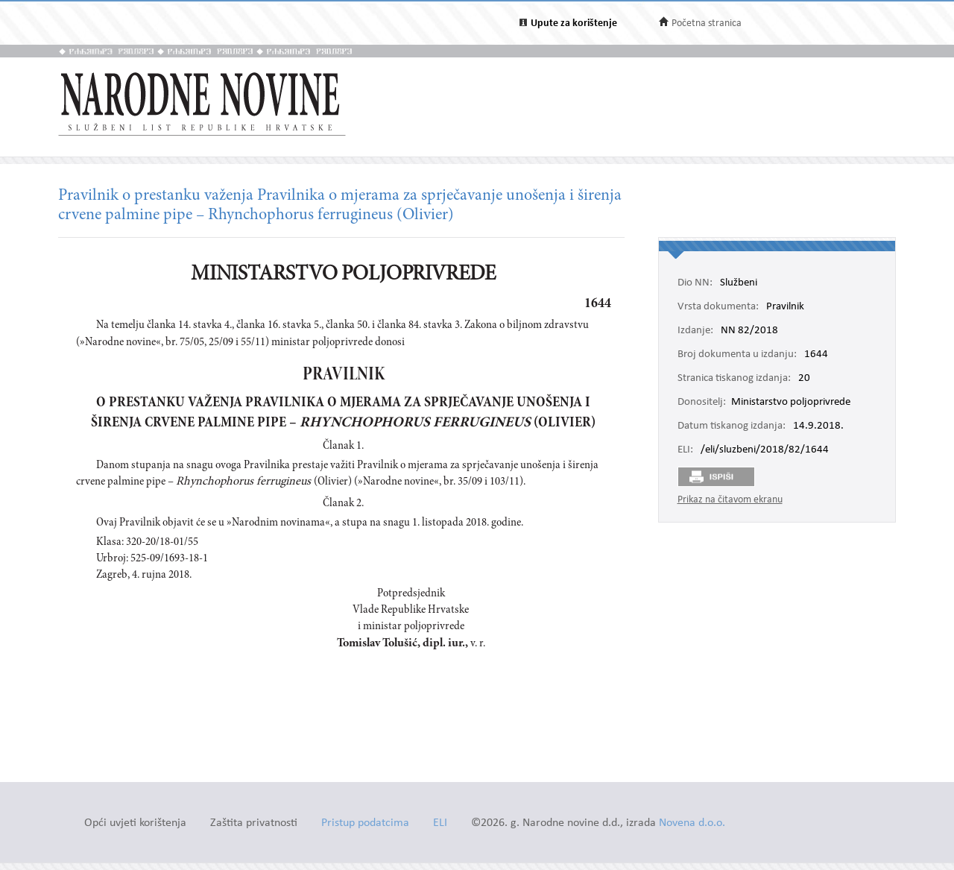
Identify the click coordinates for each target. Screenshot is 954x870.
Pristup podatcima (365, 823)
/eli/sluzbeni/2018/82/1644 (765, 450)
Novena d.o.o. (692, 823)
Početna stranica (707, 23)
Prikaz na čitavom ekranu (730, 499)
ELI (440, 823)
